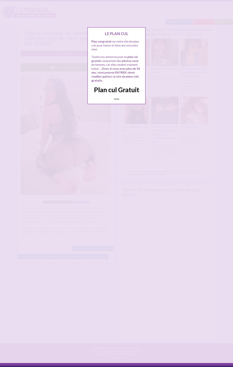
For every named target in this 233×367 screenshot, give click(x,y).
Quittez (116, 99)
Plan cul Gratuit (116, 90)
